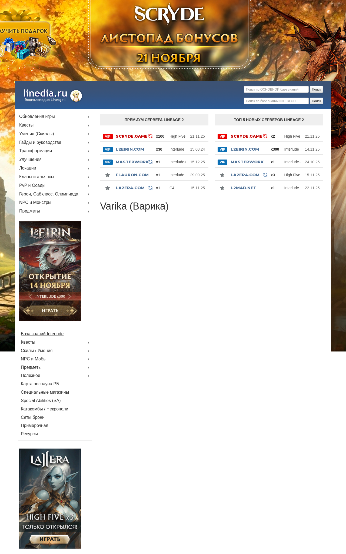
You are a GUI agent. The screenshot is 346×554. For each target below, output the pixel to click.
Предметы (29, 211)
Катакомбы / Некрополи (44, 409)
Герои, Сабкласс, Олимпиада (48, 194)
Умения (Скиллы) (36, 134)
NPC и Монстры (35, 203)
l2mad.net (243, 188)
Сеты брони (33, 417)
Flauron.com (132, 175)
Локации (27, 168)
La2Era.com (130, 188)
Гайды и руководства (40, 143)
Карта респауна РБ (40, 384)
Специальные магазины (45, 392)
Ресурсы (29, 434)
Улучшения (30, 160)
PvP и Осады (32, 186)
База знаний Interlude (42, 333)
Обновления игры (37, 117)
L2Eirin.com (130, 149)
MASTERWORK (132, 162)
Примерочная (34, 425)
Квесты (26, 125)
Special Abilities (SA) (41, 400)
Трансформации (35, 151)
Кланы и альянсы (36, 177)
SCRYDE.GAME (132, 136)
